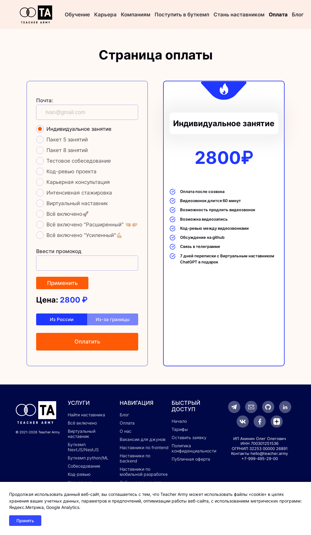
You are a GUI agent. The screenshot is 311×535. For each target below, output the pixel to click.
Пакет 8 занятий (67, 150)
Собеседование (84, 466)
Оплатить (87, 341)
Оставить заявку (189, 437)
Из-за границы (113, 319)
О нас (126, 431)
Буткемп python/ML (88, 457)
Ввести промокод (58, 251)
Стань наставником (239, 15)
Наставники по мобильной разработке (144, 471)
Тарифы (180, 429)
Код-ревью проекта (71, 171)
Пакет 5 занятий (67, 140)
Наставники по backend (135, 458)
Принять (25, 520)
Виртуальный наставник (77, 203)
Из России (61, 319)
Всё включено (82, 422)
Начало (179, 421)
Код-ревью (79, 474)
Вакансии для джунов (143, 439)
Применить (62, 283)
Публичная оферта (191, 459)
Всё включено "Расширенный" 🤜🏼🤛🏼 (92, 225)
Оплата (278, 15)
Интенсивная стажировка (79, 193)
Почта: (44, 100)
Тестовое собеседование (78, 161)
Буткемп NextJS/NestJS (83, 447)
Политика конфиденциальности (194, 448)
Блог (298, 15)
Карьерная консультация (78, 182)
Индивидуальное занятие (78, 129)
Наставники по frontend (144, 447)
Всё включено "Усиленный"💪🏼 (84, 235)
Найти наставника (86, 414)
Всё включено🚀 (67, 214)
